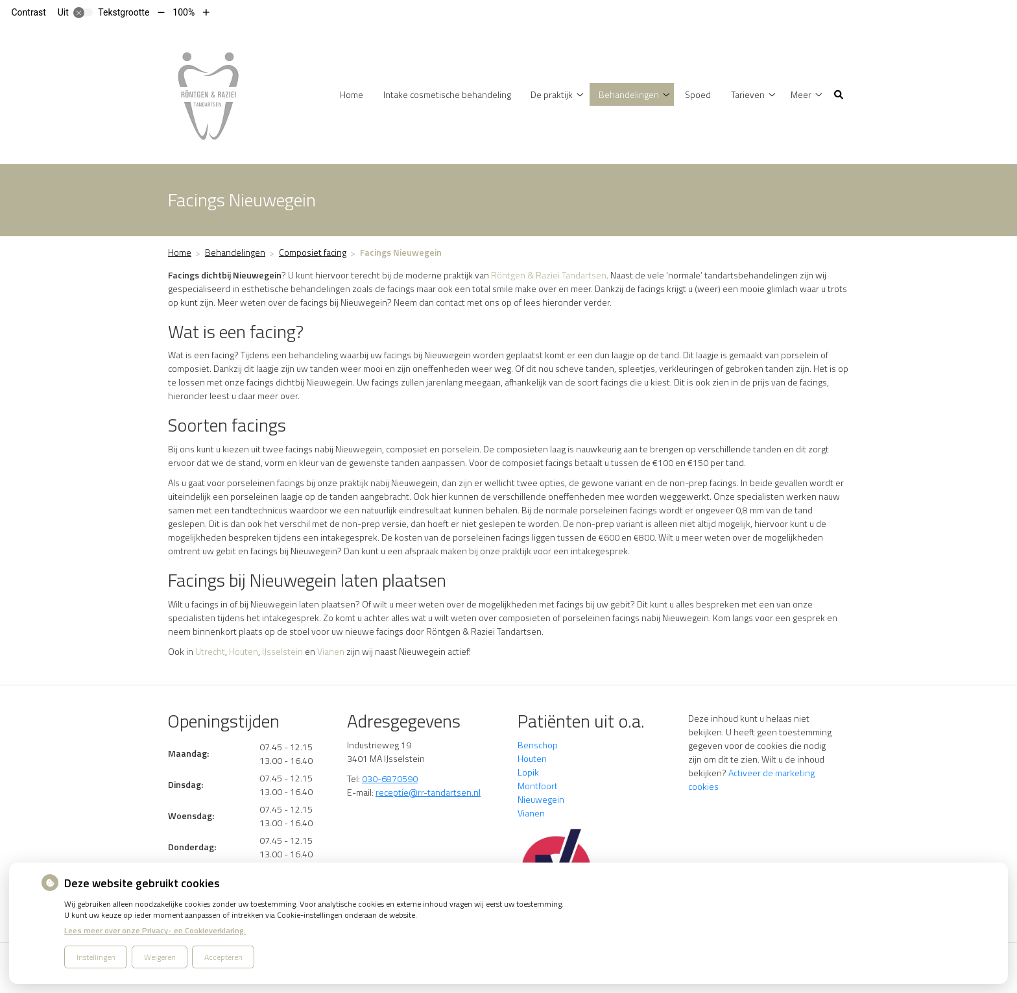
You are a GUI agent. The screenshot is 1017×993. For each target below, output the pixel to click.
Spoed (698, 94)
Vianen (330, 651)
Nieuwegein (541, 799)
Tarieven (748, 94)
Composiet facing (312, 252)
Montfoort (538, 785)
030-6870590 (390, 778)
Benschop (538, 745)
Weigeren (160, 957)
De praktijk (552, 94)
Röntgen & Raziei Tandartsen (548, 275)
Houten (243, 651)
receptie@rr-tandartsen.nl (428, 792)
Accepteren (223, 957)
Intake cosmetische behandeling (447, 94)
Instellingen (96, 957)
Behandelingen (629, 94)
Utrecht (210, 651)
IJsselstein (282, 651)
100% (184, 12)
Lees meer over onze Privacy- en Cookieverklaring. (155, 930)
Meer (801, 94)
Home (351, 94)
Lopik (528, 772)
